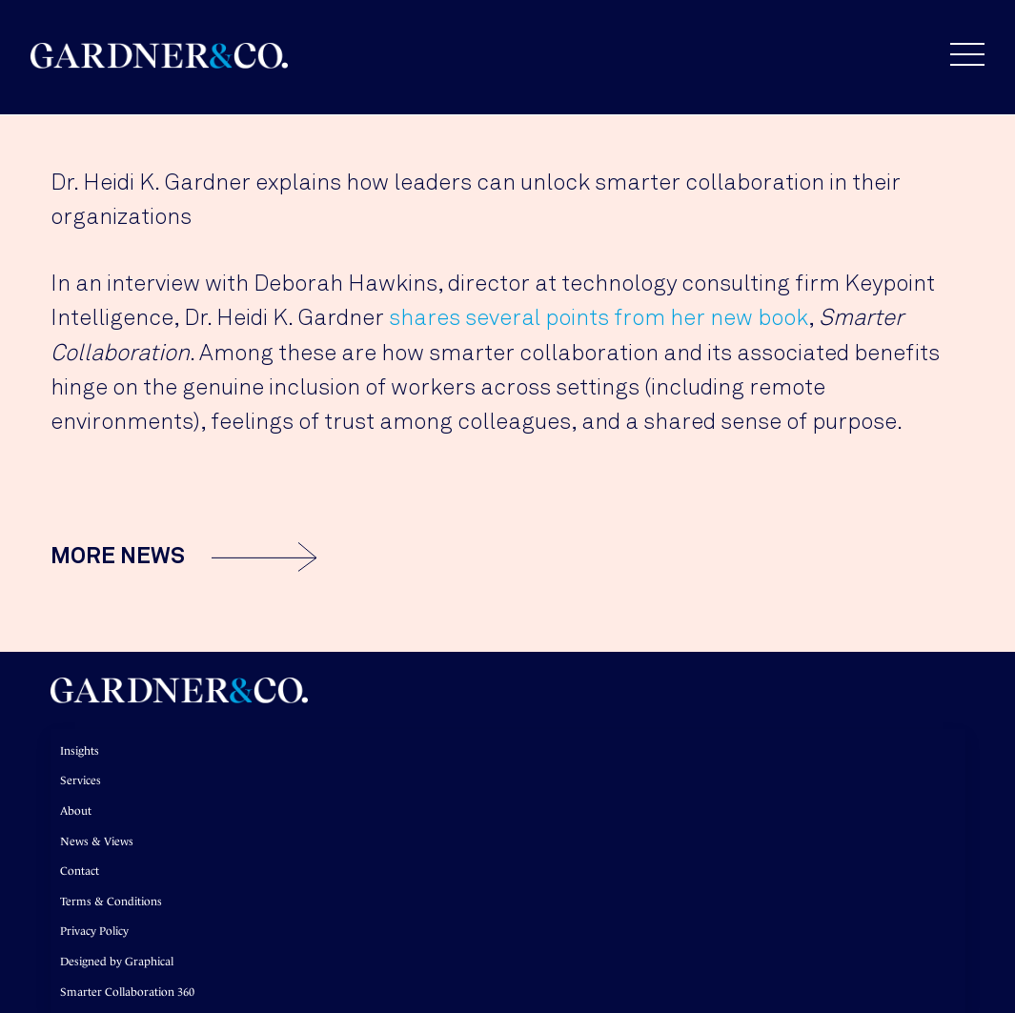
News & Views (96, 841)
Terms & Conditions (111, 901)
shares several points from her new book (599, 318)
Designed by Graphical (116, 961)
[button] (958, 54)
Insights (79, 751)
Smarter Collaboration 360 (127, 992)
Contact (79, 871)
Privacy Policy (94, 931)
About (75, 811)
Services (80, 780)
